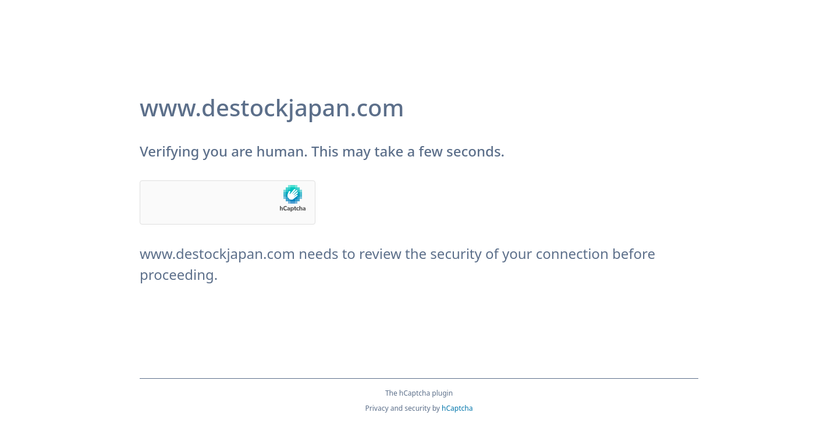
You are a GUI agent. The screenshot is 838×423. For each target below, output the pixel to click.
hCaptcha (457, 408)
